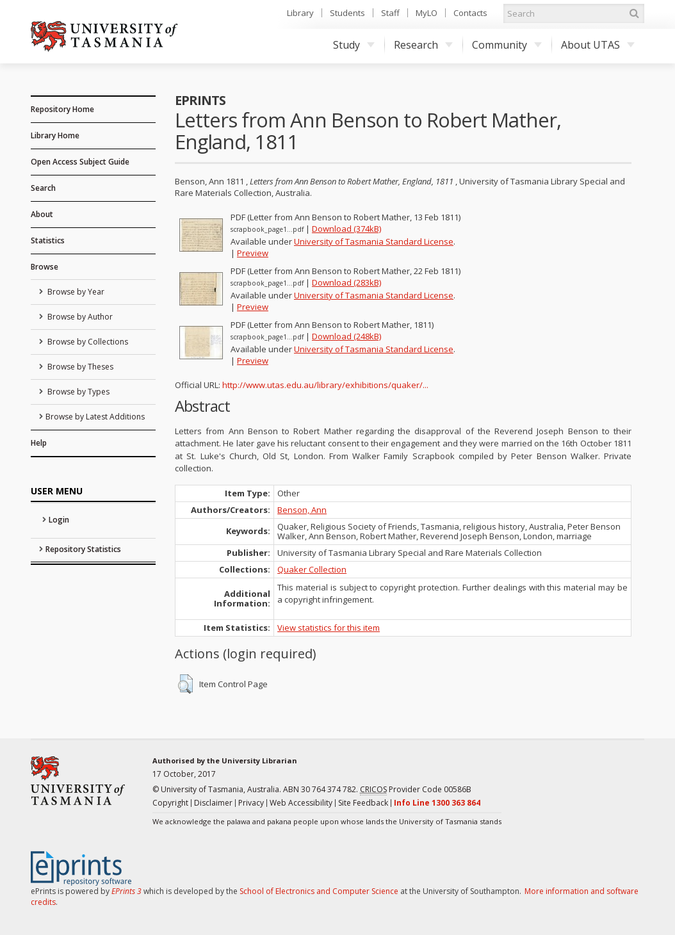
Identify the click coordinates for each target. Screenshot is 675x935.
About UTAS (598, 45)
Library (300, 13)
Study (354, 45)
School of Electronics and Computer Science (319, 891)
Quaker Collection (311, 569)
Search (43, 188)
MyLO (426, 13)
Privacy (251, 802)
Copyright (170, 802)
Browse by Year (74, 291)
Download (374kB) (346, 228)
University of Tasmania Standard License (373, 241)
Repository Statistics (83, 549)
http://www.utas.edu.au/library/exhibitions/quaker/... (325, 385)
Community (507, 45)
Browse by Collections (86, 341)
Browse (44, 266)
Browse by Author (79, 316)
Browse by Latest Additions (95, 416)
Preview (252, 253)
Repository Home (62, 109)
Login (59, 519)
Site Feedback (363, 802)
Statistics (48, 240)
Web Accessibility (301, 802)
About (42, 214)
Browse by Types (77, 391)
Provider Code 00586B (415, 789)
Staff (390, 13)
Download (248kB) (346, 336)
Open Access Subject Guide (80, 161)
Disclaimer (213, 802)
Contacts (470, 13)
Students (347, 13)
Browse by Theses (79, 366)
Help (39, 442)
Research (423, 45)
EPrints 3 (126, 891)
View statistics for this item (328, 627)
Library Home (55, 135)
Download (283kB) (346, 282)
